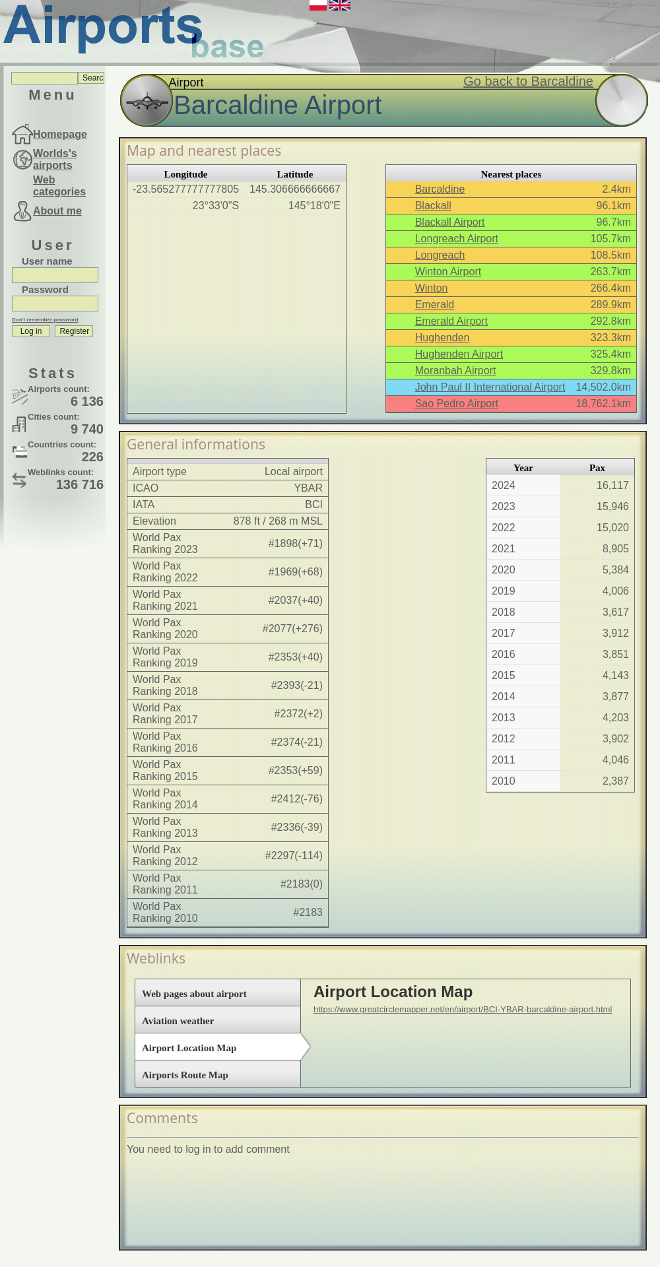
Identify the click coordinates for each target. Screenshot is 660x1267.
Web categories (59, 185)
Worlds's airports (55, 159)
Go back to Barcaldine (528, 81)
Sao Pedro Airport (456, 403)
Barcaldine (440, 189)
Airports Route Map (185, 1075)
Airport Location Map (189, 1048)
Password (45, 289)
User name (47, 261)
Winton (431, 288)
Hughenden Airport (459, 354)
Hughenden (442, 337)
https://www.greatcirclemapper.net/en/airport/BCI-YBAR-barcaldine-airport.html (463, 1009)
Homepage (60, 134)
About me (57, 210)
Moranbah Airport (455, 370)
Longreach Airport (456, 238)
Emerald (435, 304)
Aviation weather (178, 1021)
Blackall (433, 205)
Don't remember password (45, 320)
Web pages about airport (194, 994)
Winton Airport (448, 271)
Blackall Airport (450, 222)
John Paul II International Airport (490, 387)
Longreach (440, 255)
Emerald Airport (451, 321)
